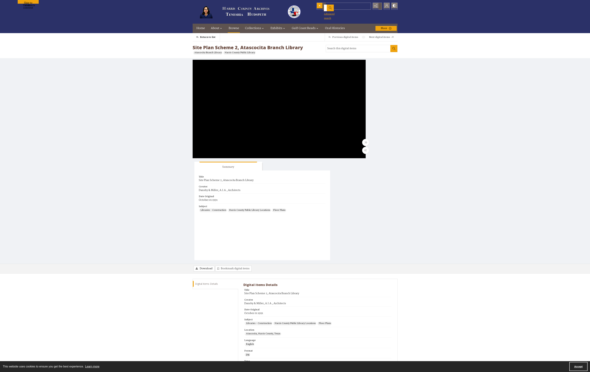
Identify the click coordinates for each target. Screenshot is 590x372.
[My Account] (385, 6)
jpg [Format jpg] (247, 254)
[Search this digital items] (358, 48)
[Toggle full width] (329, 144)
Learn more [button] (92, 366)
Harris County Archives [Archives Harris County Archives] (258, 285)
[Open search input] (367, 6)
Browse (234, 28)
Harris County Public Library (240, 52)
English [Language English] (250, 244)
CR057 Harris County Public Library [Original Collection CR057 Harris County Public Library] (265, 295)
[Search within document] (393, 48)
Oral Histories (335, 28)
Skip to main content (28, 2)
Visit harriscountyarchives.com (263, 306)
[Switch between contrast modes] (394, 6)
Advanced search (328, 12)
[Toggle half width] (329, 152)
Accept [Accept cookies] (578, 366)
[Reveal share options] (376, 6)
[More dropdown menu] (386, 28)
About (353, 346)
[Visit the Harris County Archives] (202, 348)
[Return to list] (208, 37)
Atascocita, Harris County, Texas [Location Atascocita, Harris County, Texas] (263, 234)
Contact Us (355, 342)
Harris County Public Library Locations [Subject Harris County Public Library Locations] (357, 115)
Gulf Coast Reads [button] (305, 28)
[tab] (347, 66)
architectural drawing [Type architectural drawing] (257, 265)
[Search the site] (338, 6)
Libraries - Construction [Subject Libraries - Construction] (350, 110)
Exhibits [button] (278, 28)
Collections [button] (255, 28)
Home (200, 28)
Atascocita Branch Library (208, 52)
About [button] (217, 28)
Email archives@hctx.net (259, 315)
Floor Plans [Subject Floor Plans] (343, 119)
